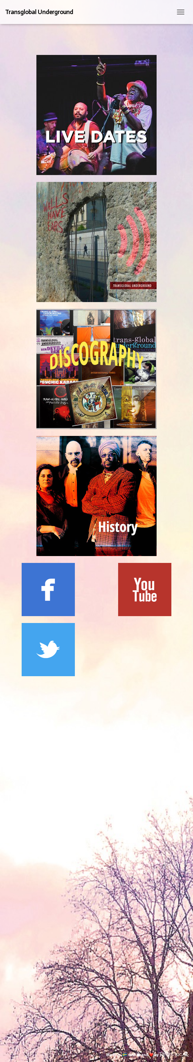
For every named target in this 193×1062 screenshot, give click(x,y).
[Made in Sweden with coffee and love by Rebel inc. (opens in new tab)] (148, 1053)
